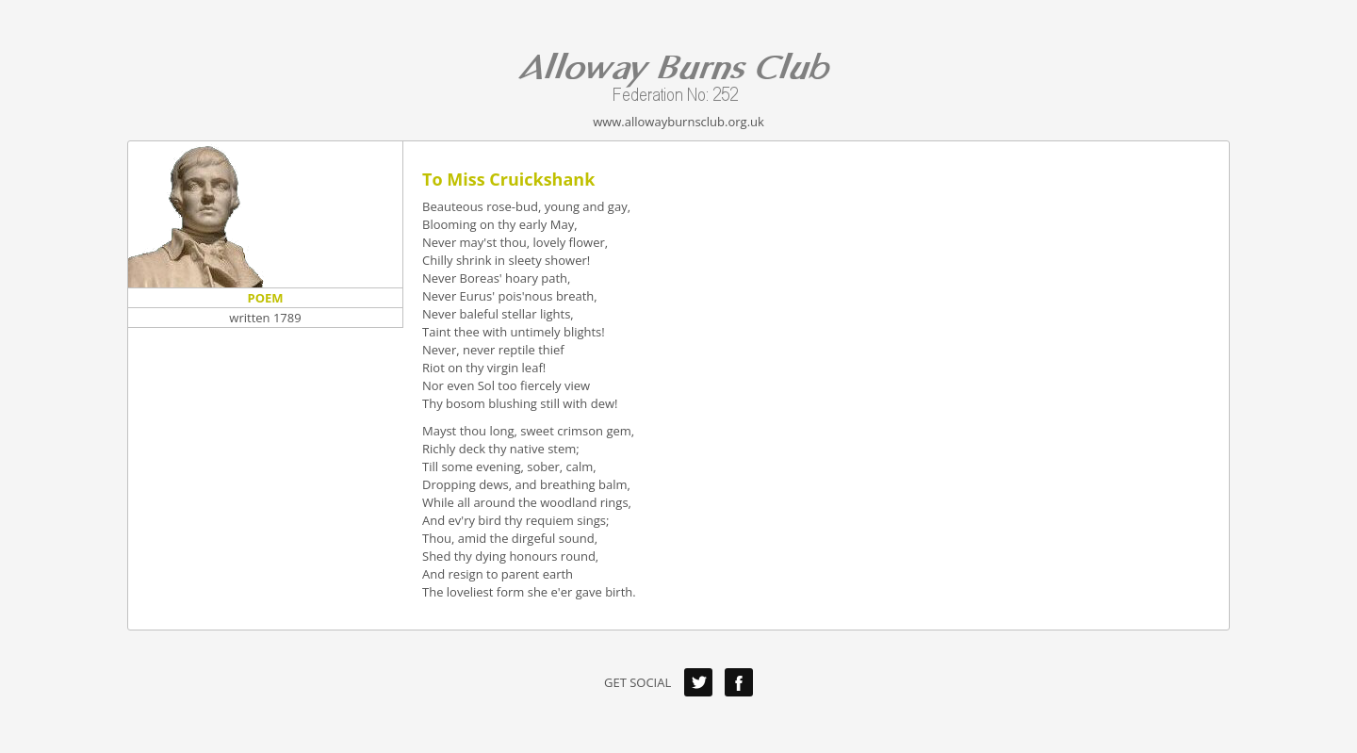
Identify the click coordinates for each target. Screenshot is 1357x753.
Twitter (698, 682)
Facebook (739, 682)
